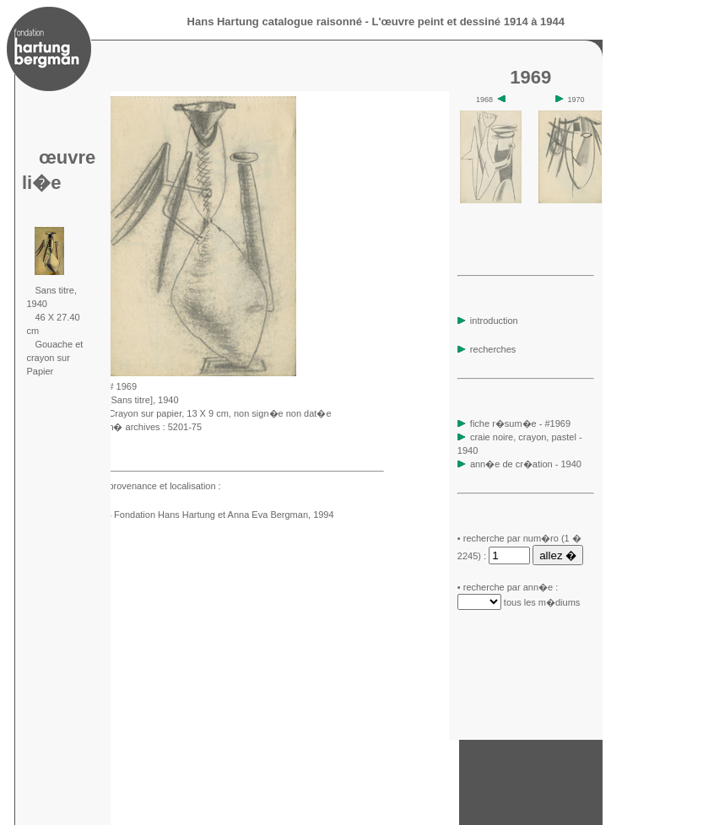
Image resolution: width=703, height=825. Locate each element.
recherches (486, 349)
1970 (570, 99)
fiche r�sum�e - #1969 (519, 423)
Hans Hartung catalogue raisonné (274, 21)
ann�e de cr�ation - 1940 (525, 464)
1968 (491, 99)
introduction (487, 320)
